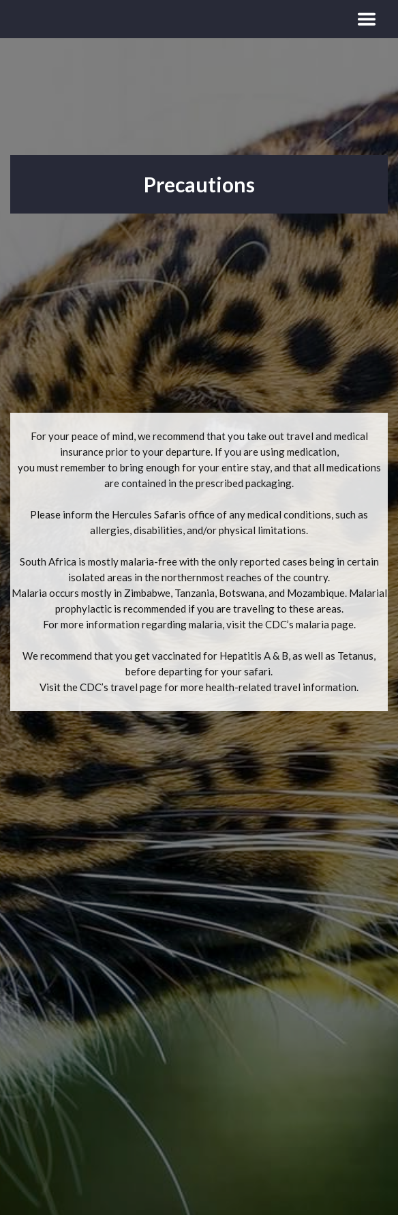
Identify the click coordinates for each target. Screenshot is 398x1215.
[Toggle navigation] (366, 19)
